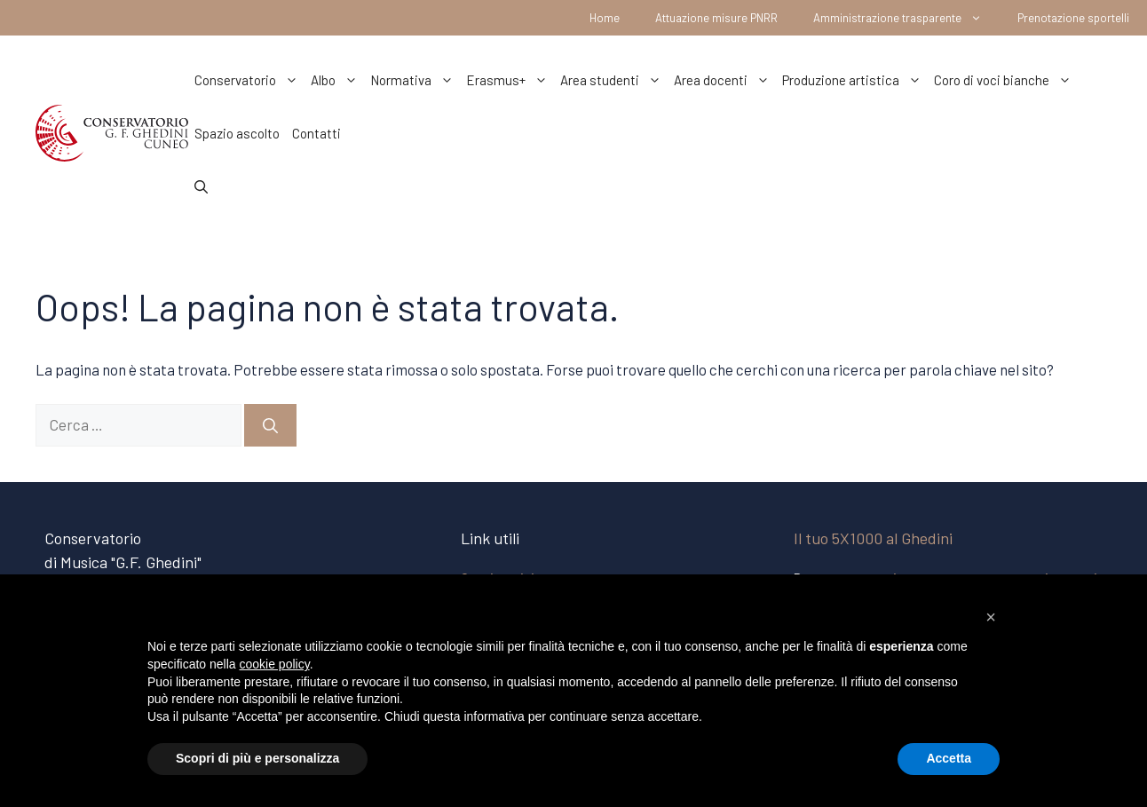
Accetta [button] (948, 758)
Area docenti (725, 80)
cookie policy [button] (275, 664)
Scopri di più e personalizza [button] (257, 758)
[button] (991, 617)
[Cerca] (270, 425)
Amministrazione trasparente (906, 18)
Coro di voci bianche (1006, 80)
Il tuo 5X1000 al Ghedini (873, 538)
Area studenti (614, 80)
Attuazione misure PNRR (716, 18)
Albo (337, 80)
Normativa (415, 80)
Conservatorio (249, 80)
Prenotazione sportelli (1073, 18)
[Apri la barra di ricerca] (201, 186)
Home (604, 18)
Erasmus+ (510, 80)
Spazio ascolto (237, 133)
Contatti (316, 133)
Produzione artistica (855, 80)
